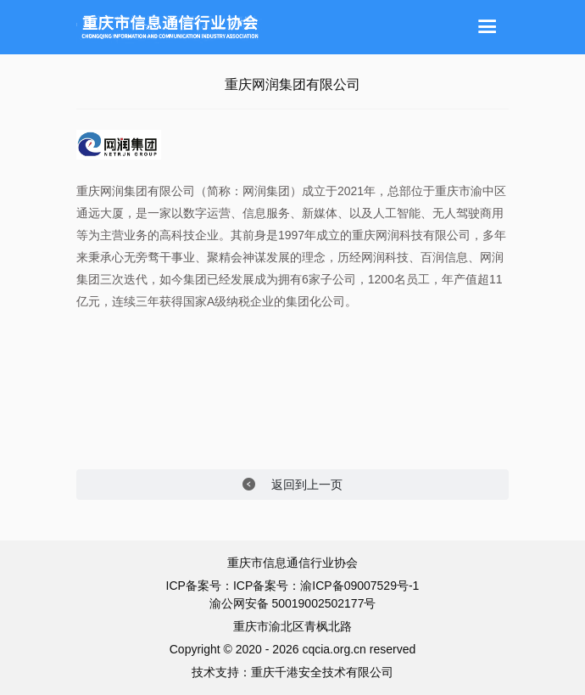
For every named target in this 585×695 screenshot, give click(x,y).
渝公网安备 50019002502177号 (292, 603)
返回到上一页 (292, 485)
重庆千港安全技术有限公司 (322, 672)
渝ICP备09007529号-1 (359, 585)
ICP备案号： (266, 585)
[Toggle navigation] (487, 27)
